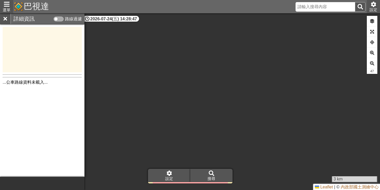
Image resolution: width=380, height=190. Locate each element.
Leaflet (324, 187)
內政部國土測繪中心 (360, 187)
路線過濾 (73, 19)
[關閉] (5, 18)
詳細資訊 (24, 19)
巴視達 (36, 6)
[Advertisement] (42, 49)
